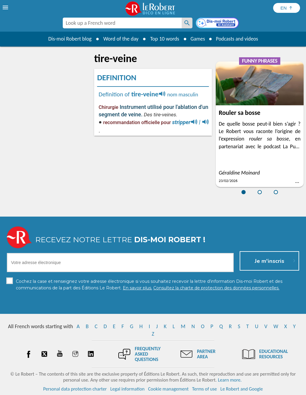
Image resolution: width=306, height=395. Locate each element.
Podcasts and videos (238, 39)
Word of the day (119, 39)
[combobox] (122, 23)
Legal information (127, 389)
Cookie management (168, 389)
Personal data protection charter (75, 389)
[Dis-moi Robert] (217, 23)
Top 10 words (162, 39)
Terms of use (204, 389)
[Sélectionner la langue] (286, 8)
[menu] (6, 7)
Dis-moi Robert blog (68, 39)
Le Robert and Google (242, 389)
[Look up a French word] (187, 23)
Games (196, 39)
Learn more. (229, 380)
